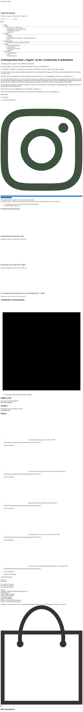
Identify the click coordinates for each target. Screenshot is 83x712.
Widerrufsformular (12, 55)
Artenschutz (27, 201)
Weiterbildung (56, 201)
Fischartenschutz (8, 41)
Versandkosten (10, 445)
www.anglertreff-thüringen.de (13, 601)
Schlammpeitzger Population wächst (12, 236)
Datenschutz (4, 581)
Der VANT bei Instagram (7, 585)
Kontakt (6, 44)
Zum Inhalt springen (6, 1)
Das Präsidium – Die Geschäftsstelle (16, 29)
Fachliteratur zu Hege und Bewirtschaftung (18, 42)
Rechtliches (10, 32)
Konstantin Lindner (6, 201)
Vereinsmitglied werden (13, 30)
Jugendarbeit (34, 201)
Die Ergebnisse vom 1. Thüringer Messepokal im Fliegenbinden (21, 204)
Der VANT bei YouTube (7, 587)
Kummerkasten (11, 47)
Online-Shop (7, 51)
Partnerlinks (10, 50)
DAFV (9, 39)
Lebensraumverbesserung (45, 201)
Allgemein (21, 201)
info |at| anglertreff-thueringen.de (13, 600)
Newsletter (10, 36)
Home (5, 24)
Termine (9, 35)
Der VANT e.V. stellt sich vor (14, 27)
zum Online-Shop (11, 53)
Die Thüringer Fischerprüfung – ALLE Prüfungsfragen (21, 38)
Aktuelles (6, 33)
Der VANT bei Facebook (7, 584)
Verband (6, 26)
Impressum (3, 579)
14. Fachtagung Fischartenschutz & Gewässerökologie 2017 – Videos (23, 293)
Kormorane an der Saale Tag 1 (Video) (13, 264)
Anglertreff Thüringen (8, 13)
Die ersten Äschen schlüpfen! (12, 205)
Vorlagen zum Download (13, 48)
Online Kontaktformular (13, 45)
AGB (8, 54)
